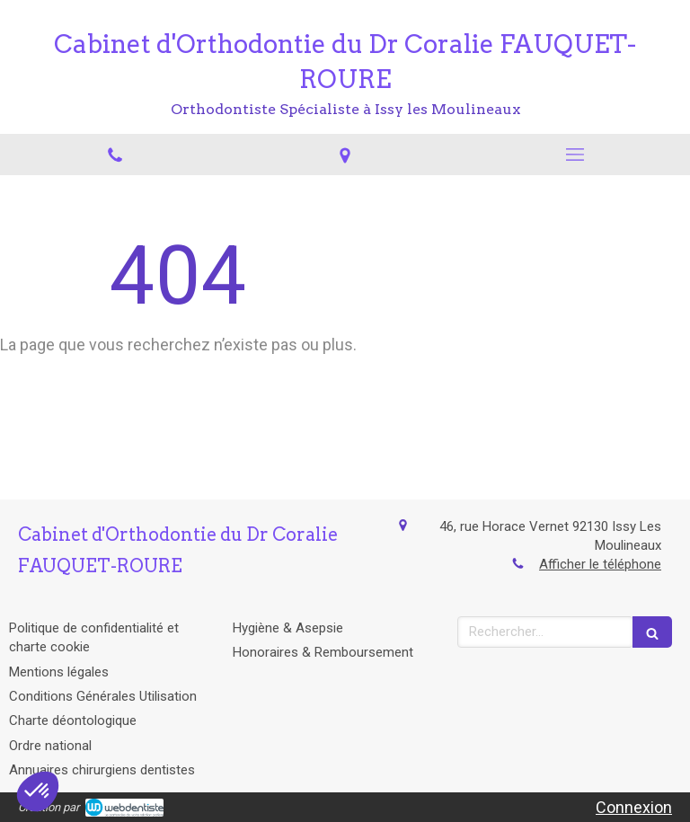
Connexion (634, 807)
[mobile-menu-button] (575, 154)
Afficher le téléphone (600, 564)
